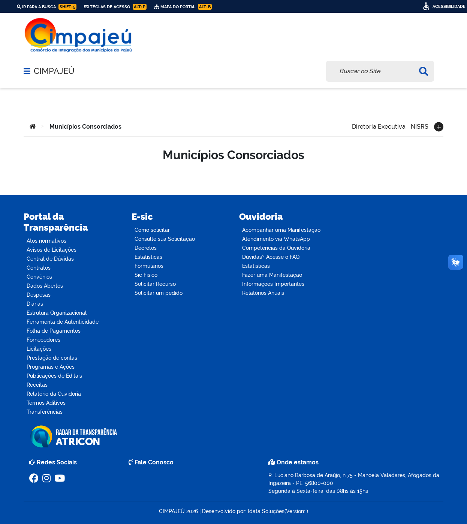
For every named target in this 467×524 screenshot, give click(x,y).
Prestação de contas (52, 358)
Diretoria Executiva (379, 126)
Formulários (149, 266)
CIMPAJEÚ (54, 71)
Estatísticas (148, 257)
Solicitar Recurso (155, 284)
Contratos (39, 268)
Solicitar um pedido (159, 293)
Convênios (39, 277)
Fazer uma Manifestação (272, 275)
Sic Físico (146, 275)
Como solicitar (152, 230)
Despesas (39, 295)
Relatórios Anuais (263, 293)
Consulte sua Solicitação (165, 239)
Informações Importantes (273, 284)
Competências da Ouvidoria (276, 248)
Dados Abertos (45, 286)
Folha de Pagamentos (54, 331)
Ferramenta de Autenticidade (63, 322)
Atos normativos (46, 241)
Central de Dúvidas (50, 259)
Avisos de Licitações (51, 250)
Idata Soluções (266, 511)
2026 (191, 511)
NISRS (419, 126)
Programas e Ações (51, 367)
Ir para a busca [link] (46, 6)
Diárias (35, 304)
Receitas (37, 385)
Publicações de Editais (54, 376)
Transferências (45, 412)
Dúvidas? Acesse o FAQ (270, 257)
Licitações (39, 349)
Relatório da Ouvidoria (54, 394)
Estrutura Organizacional (57, 313)
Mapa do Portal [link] (183, 6)
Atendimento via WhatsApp (276, 239)
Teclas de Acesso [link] (115, 6)
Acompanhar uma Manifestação (281, 230)
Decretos (146, 248)
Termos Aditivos (46, 403)
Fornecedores (43, 340)
